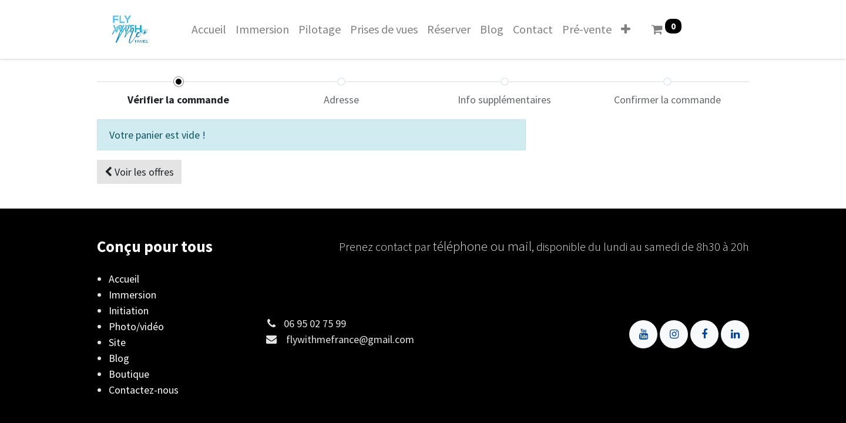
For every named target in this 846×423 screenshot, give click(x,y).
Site (117, 342)
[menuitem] (209, 29)
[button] (625, 29)
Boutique (129, 374)
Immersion (132, 294)
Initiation (129, 310)
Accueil (124, 279)
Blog (119, 358)
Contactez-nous (144, 390)
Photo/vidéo (136, 326)
